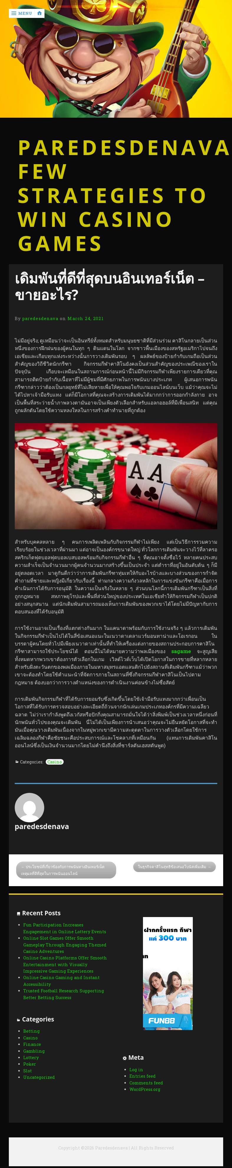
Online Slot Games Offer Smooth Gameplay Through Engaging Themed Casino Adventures (64, 944)
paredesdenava (40, 318)
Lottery (31, 1061)
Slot (27, 1074)
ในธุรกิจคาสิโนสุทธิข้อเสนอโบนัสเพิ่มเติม (172, 866)
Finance (32, 1047)
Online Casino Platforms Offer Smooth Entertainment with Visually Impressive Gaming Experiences (65, 964)
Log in (136, 1069)
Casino (54, 762)
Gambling (34, 1054)
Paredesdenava (116, 147)
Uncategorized (39, 1080)
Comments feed (145, 1083)
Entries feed (142, 1076)
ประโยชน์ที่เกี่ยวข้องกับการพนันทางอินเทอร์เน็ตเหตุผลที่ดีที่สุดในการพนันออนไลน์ (62, 870)
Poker (29, 1067)
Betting (31, 1034)
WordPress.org (144, 1089)
